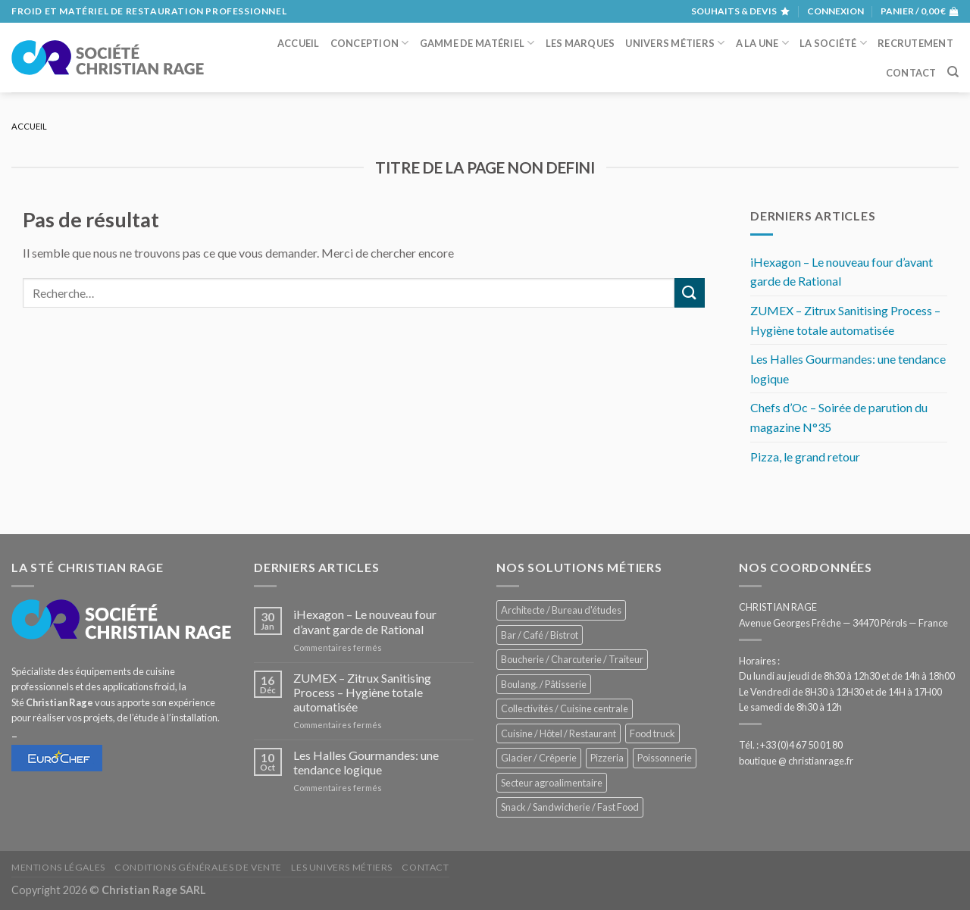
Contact (911, 73)
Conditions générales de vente (198, 867)
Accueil (298, 43)
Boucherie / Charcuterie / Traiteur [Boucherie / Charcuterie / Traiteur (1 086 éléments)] (572, 659)
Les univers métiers (342, 867)
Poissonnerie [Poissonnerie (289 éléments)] (664, 758)
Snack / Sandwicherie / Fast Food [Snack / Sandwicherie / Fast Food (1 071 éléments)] (570, 807)
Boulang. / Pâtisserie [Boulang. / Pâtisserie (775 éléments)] (544, 684)
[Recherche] (953, 72)
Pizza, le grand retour (805, 456)
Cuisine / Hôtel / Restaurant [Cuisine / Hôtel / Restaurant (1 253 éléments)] (558, 733)
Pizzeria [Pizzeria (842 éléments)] (607, 758)
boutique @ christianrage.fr (796, 761)
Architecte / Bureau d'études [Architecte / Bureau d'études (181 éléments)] (561, 610)
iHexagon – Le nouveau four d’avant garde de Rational (841, 272)
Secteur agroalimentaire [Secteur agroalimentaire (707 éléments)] (551, 783)
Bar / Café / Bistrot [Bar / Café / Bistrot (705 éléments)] (539, 635)
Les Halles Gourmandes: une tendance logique (848, 369)
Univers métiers (674, 43)
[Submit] (689, 293)
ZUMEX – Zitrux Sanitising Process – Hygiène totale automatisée (845, 320)
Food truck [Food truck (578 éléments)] (652, 733)
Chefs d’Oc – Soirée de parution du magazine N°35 (839, 417)
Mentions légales (58, 867)
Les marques (580, 43)
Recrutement (915, 43)
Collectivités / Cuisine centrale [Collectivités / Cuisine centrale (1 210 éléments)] (564, 708)
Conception (369, 43)
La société (833, 43)
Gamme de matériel (477, 43)
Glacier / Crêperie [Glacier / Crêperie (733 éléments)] (539, 758)
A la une (763, 43)
